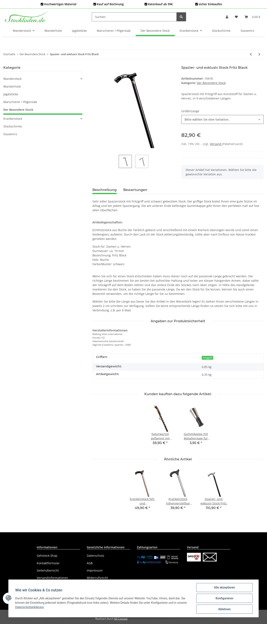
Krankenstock (12, 119)
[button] (227, 17)
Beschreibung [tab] (104, 190)
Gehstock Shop (47, 556)
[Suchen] (134, 16)
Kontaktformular (48, 563)
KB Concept (120, 618)
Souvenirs (10, 134)
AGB (90, 563)
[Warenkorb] (252, 17)
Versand (216, 144)
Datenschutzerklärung (29, 607)
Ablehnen (224, 609)
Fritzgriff (207, 357)
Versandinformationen (52, 578)
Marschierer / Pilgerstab (20, 102)
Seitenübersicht (48, 570)
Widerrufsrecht (97, 578)
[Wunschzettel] (236, 17)
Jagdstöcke (10, 94)
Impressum (95, 570)
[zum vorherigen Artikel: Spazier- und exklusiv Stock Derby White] (251, 54)
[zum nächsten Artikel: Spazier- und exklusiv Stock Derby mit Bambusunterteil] (259, 54)
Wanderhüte (12, 86)
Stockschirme (12, 126)
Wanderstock (12, 79)
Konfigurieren (224, 598)
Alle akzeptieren (224, 587)
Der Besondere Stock (211, 83)
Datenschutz (95, 556)
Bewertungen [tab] (135, 190)
